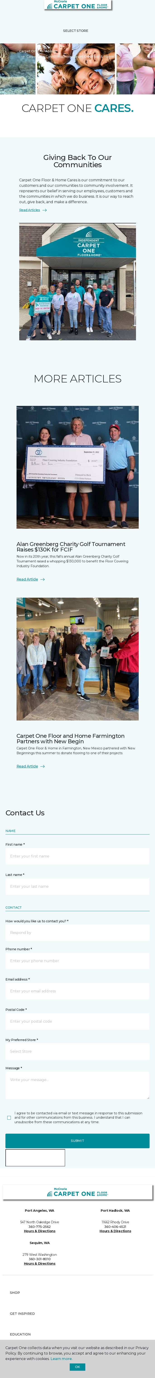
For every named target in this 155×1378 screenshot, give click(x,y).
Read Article (31, 579)
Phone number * (18, 949)
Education (20, 1334)
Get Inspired (22, 1314)
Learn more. (61, 1359)
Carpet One (28, 51)
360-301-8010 (40, 1259)
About (50, 51)
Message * (13, 1068)
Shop (15, 1293)
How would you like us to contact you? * (36, 921)
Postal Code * (15, 1009)
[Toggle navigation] (7, 9)
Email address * (17, 979)
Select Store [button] (75, 31)
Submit (77, 1141)
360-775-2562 (40, 1227)
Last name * (14, 874)
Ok (77, 1367)
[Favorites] (143, 9)
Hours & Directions (39, 1231)
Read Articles (33, 210)
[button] (138, 9)
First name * (15, 844)
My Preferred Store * (21, 1040)
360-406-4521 (115, 1227)
